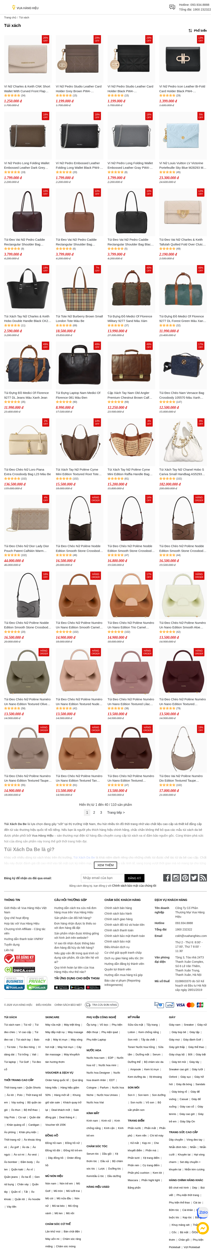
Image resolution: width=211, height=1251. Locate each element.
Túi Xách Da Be (84, 857)
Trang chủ (10, 17)
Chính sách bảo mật (117, 941)
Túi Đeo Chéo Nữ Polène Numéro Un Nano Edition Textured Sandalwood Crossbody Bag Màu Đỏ (131, 778)
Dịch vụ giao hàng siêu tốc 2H (123, 958)
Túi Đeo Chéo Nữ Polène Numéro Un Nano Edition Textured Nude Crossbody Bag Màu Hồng (79, 701)
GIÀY (172, 1017)
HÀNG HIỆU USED (98, 1186)
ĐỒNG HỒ (51, 1135)
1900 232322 (202, 9)
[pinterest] (185, 877)
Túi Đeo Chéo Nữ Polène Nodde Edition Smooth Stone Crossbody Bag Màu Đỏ (130, 548)
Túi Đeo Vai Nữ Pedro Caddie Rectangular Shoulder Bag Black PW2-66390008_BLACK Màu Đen (131, 242)
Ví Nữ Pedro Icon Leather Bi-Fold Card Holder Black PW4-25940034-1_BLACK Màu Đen (182, 89)
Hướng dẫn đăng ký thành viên (124, 963)
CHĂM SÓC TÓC (97, 1146)
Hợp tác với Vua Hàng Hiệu (21, 923)
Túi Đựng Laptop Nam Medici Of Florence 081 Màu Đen (78, 395)
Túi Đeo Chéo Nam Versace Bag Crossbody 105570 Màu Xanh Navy (181, 395)
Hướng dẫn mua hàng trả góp (123, 975)
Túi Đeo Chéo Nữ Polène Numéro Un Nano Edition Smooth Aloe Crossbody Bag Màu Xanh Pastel (182, 625)
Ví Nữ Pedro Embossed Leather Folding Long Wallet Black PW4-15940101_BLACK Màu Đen (78, 165)
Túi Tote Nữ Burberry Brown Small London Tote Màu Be (79, 319)
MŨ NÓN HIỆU (54, 1176)
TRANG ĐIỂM (136, 1120)
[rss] (203, 877)
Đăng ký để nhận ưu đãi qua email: (28, 878)
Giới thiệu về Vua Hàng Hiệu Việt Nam (25, 910)
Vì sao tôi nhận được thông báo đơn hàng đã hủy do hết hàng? (74, 945)
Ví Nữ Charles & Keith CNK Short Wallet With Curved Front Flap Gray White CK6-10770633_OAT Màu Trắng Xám (27, 89)
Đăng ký (134, 878)
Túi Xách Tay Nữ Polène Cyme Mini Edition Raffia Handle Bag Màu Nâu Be (129, 472)
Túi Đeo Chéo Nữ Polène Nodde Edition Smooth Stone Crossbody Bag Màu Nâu (182, 548)
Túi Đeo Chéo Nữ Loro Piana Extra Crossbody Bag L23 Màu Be (27, 472)
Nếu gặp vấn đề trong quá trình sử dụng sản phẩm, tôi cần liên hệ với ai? (76, 958)
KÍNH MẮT (93, 1113)
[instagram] (176, 877)
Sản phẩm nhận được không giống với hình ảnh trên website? (76, 935)
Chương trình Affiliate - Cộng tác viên (25, 931)
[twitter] (194, 877)
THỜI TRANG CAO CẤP (19, 1080)
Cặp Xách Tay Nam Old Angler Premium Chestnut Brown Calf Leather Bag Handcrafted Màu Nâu (128, 395)
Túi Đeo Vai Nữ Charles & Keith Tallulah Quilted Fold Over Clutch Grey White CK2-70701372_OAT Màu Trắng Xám (181, 242)
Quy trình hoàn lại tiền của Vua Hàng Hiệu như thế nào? (74, 970)
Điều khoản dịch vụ (117, 947)
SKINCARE (52, 1017)
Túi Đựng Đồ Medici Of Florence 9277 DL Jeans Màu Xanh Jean (26, 395)
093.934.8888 (199, 4)
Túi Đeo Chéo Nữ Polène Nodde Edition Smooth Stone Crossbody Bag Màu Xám (27, 625)
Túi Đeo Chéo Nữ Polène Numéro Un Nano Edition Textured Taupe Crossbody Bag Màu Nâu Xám (27, 778)
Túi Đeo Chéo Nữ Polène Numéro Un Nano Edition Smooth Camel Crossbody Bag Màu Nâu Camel (79, 625)
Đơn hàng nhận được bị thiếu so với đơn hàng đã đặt (75, 925)
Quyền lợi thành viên (117, 969)
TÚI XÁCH (10, 1017)
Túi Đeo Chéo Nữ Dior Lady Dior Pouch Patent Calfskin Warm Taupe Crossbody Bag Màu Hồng (27, 548)
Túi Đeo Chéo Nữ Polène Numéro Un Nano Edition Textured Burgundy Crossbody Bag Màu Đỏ (182, 701)
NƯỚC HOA (94, 1050)
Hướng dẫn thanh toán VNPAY (23, 939)
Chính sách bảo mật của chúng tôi (134, 885)
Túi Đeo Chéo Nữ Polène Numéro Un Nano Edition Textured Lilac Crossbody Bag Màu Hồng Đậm (131, 701)
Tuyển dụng (12, 944)
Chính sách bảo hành (118, 913)
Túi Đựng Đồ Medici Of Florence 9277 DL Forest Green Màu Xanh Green (182, 319)
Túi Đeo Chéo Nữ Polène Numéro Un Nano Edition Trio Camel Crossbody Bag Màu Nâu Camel (131, 625)
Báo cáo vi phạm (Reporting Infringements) (122, 983)
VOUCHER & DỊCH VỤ (59, 1072)
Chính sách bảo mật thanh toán (124, 936)
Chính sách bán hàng (118, 908)
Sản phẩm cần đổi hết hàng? (72, 918)
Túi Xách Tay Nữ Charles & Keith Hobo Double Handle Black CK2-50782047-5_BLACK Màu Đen (26, 319)
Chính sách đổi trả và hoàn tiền (124, 924)
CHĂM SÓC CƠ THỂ (57, 1224)
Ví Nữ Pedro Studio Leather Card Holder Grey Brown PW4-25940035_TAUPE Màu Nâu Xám (79, 89)
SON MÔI (133, 1087)
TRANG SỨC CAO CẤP (183, 1132)
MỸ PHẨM (134, 1017)
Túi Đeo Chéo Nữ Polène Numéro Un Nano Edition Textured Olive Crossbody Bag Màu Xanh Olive (27, 701)
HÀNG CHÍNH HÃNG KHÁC (186, 1180)
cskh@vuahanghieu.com (191, 936)
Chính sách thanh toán (119, 930)
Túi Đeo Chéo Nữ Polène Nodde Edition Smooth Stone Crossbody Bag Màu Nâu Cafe (78, 548)
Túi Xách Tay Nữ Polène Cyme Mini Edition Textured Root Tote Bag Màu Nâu (77, 472)
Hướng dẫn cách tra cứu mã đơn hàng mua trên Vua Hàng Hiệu (75, 910)
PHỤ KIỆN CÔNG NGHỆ (101, 1017)
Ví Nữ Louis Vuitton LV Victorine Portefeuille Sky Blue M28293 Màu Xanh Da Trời (183, 165)
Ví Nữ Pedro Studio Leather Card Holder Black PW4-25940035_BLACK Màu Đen (130, 89)
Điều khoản (43, 1004)
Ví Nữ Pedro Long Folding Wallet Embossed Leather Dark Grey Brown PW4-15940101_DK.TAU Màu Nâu (26, 165)
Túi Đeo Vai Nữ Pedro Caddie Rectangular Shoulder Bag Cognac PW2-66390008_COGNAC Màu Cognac (79, 242)
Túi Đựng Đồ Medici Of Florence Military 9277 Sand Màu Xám (130, 319)
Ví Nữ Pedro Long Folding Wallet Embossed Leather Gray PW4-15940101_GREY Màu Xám (130, 165)
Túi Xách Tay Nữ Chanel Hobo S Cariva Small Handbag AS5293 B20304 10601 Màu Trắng (181, 472)
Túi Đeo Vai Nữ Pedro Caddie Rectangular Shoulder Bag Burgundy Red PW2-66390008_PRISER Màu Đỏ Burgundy (24, 242)
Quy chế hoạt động (16, 918)
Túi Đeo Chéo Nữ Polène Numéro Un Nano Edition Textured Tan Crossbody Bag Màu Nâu (79, 778)
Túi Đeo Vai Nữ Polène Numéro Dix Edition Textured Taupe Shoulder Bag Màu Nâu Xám (181, 778)
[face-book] (167, 877)
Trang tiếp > (116, 812)
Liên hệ (9, 950)
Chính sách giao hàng (118, 919)
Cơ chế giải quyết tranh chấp (123, 952)
